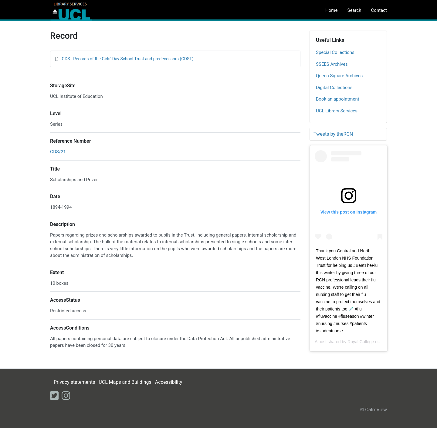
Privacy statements (74, 382)
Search (354, 10)
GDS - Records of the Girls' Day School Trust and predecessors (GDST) (127, 58)
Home (331, 10)
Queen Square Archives (339, 75)
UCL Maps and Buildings (125, 382)
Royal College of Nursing (371, 341)
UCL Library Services (336, 111)
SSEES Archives (332, 64)
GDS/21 (58, 151)
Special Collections (335, 52)
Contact (379, 10)
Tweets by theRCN (333, 134)
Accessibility (168, 382)
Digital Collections (334, 87)
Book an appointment (337, 99)
